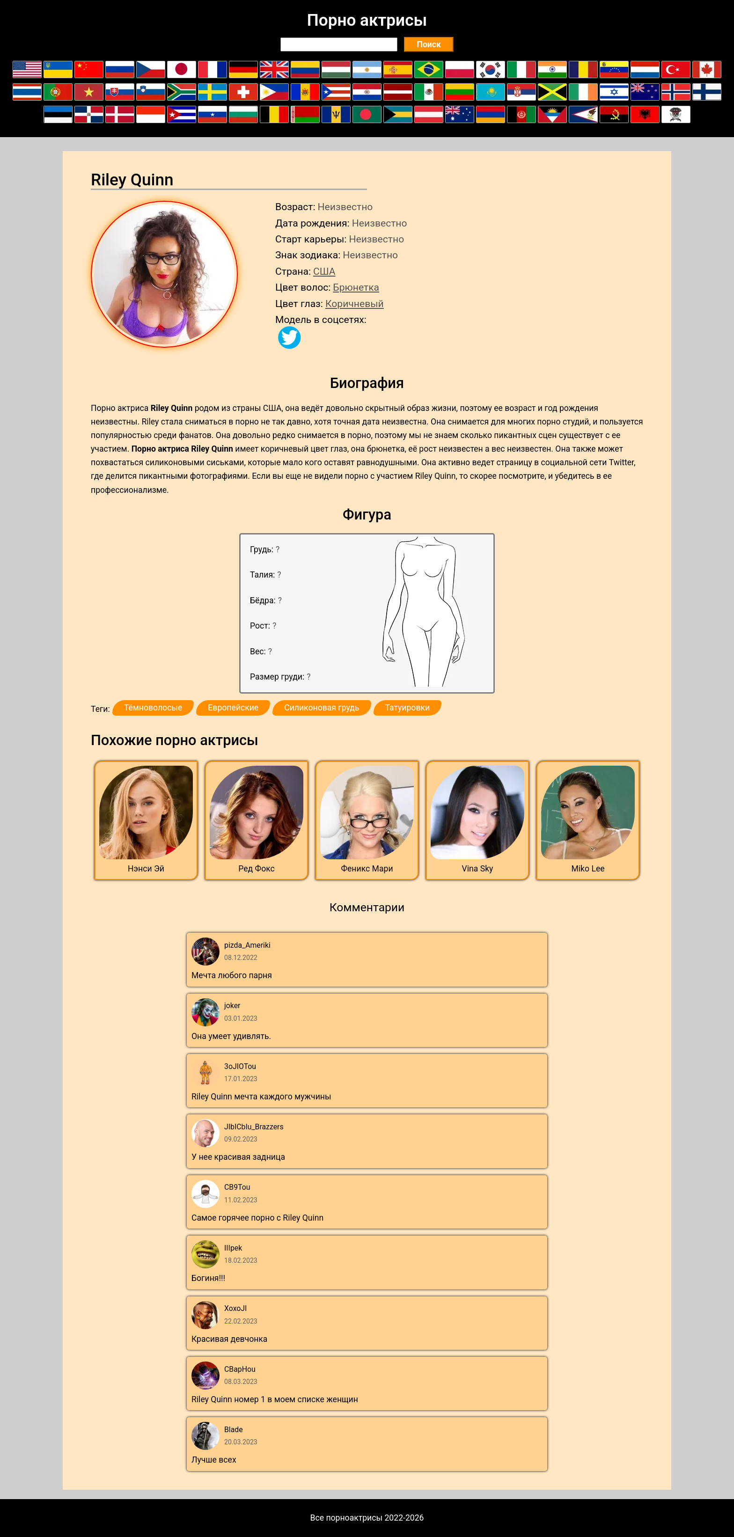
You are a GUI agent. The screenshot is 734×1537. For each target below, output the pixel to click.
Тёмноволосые (153, 707)
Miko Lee (587, 868)
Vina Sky (477, 868)
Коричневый (354, 303)
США (324, 271)
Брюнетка (356, 287)
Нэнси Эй (146, 868)
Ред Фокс (256, 868)
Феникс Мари (367, 868)
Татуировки (407, 707)
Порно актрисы (367, 20)
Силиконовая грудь (321, 707)
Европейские (233, 707)
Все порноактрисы (346, 1517)
